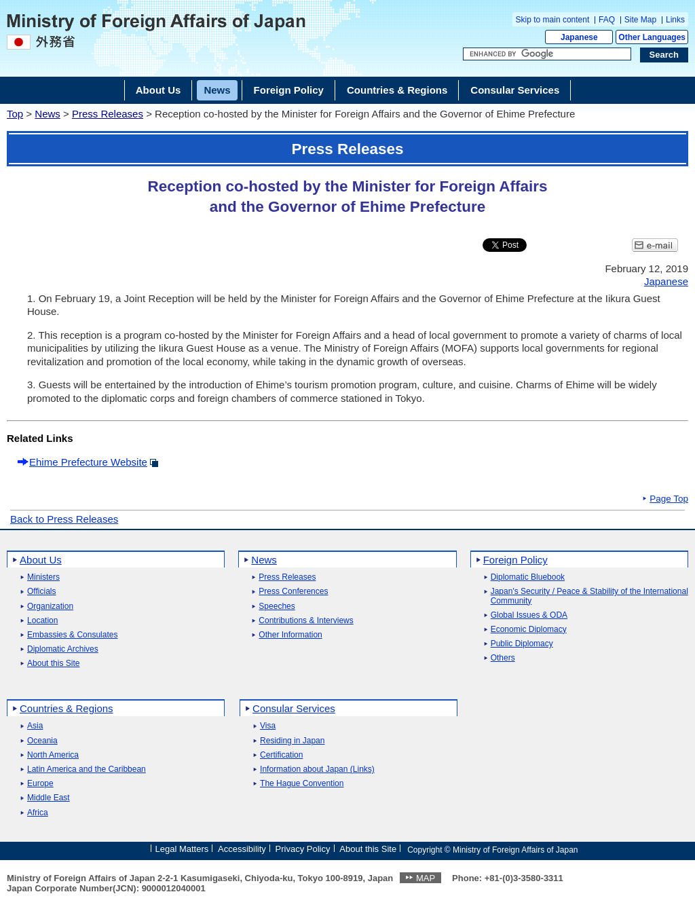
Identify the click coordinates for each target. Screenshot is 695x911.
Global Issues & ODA (529, 615)
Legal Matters (181, 849)
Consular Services (293, 708)
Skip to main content (553, 19)
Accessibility (242, 849)
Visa (268, 726)
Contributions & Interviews (306, 620)
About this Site (53, 663)
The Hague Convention (301, 783)
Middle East (48, 798)
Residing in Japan (292, 741)
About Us (41, 559)
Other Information (290, 635)
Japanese (579, 37)
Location (42, 620)
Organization (50, 606)
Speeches (277, 606)
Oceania (42, 741)
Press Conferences (293, 591)
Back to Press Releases (64, 519)
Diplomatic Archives (62, 649)
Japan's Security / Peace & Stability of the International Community (589, 596)
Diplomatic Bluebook (528, 577)
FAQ (607, 19)
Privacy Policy (303, 849)
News (47, 113)
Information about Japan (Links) (317, 769)
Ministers (43, 577)
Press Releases (107, 113)
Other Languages (651, 37)
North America (53, 755)
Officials (41, 591)
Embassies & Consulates (72, 635)
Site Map (640, 19)
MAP (425, 878)
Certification (281, 755)
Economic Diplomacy (529, 629)
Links (675, 19)
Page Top (669, 499)
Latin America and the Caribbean (86, 769)
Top (15, 113)
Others (503, 658)
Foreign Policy (515, 559)
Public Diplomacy (522, 643)
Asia (35, 726)
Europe (40, 783)
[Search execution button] (664, 55)
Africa (37, 812)
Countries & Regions (66, 708)
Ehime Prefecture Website (88, 462)
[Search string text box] (547, 54)
